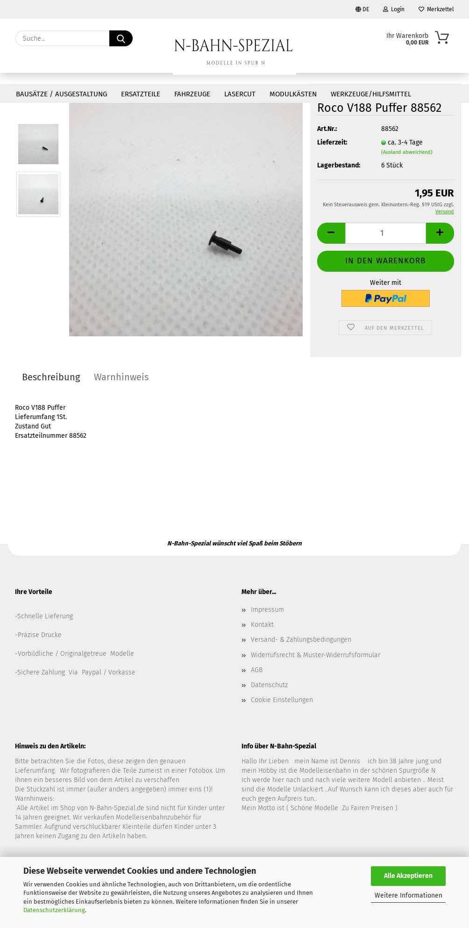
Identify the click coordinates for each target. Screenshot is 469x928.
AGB (257, 670)
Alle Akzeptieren (408, 876)
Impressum (267, 610)
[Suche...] (121, 38)
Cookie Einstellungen (282, 700)
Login (394, 9)
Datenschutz (269, 685)
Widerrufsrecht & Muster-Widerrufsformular (315, 655)
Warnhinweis (121, 377)
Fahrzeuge (192, 94)
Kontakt (262, 625)
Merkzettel (436, 9)
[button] (331, 233)
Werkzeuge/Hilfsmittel (371, 94)
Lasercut (240, 94)
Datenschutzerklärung (54, 910)
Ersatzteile (140, 94)
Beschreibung (51, 377)
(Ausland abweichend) (407, 152)
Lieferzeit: (332, 142)
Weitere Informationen (408, 895)
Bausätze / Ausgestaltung (61, 94)
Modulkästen (293, 94)
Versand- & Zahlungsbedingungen (301, 640)
